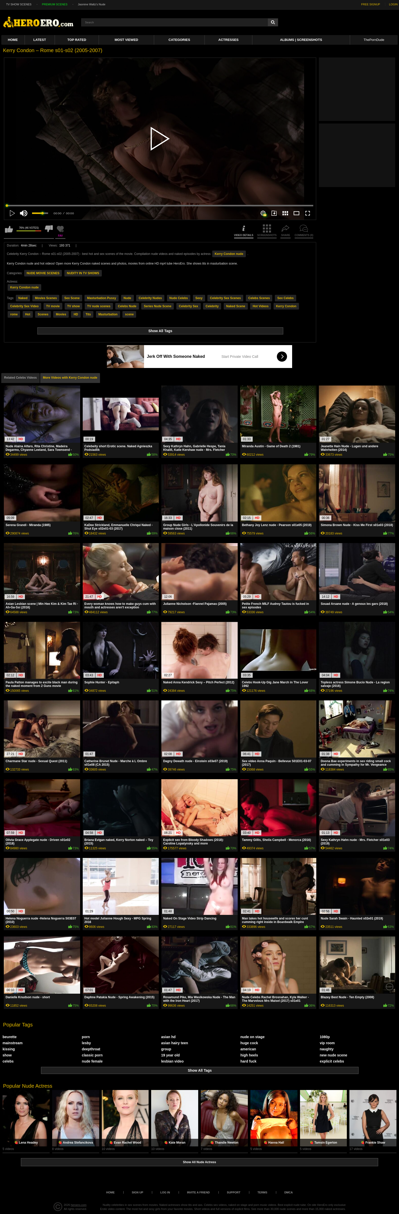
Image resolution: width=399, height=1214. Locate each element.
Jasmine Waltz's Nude (91, 4)
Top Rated (76, 40)
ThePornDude (374, 40)
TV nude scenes (98, 306)
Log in (165, 1192)
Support (233, 1192)
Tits (88, 314)
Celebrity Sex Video (24, 306)
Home (13, 40)
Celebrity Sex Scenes (225, 298)
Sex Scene (72, 298)
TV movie (53, 306)
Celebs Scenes (259, 298)
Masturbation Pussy (101, 298)
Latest (39, 40)
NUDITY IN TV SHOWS (83, 273)
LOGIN (393, 4)
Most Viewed (126, 40)
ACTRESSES (228, 40)
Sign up (137, 1192)
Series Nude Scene (157, 306)
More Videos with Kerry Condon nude (70, 377)
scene (129, 314)
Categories (179, 40)
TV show (73, 306)
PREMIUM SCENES (54, 4)
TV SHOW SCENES (19, 4)
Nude (127, 298)
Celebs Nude (127, 306)
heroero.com (79, 1204)
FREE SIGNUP (370, 4)
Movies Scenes (46, 298)
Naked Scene (235, 306)
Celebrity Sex (188, 306)
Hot (27, 314)
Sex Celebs (285, 298)
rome (14, 314)
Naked (22, 298)
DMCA (288, 1192)
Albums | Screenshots (301, 40)
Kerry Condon (286, 306)
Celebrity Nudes (150, 298)
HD (76, 314)
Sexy (199, 298)
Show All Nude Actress (199, 1162)
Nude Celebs (178, 298)
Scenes (43, 314)
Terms (262, 1192)
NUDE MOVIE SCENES (43, 273)
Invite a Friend (198, 1192)
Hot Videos (260, 306)
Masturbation (108, 314)
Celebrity (212, 306)
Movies (61, 314)
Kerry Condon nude (229, 254)
